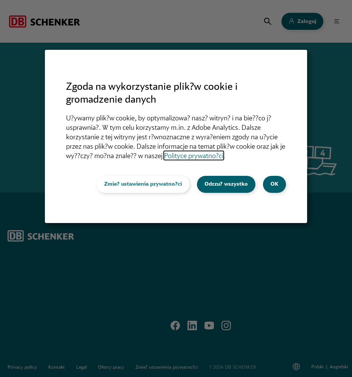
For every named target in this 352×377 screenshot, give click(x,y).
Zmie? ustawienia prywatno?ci (143, 183)
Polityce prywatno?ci (193, 155)
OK (274, 183)
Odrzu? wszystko (226, 183)
